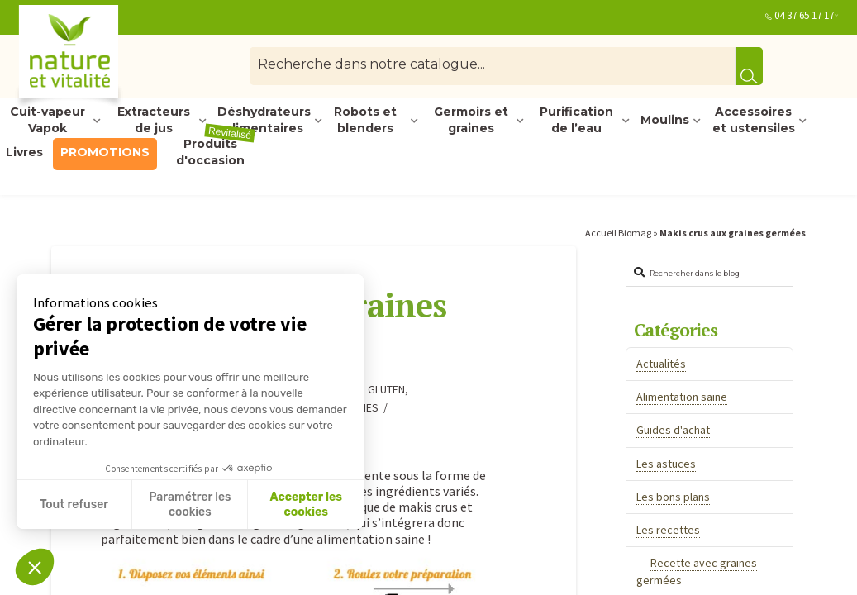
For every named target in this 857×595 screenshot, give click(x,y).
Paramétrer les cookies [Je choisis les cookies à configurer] (190, 504)
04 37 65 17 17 (804, 15)
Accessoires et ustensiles (753, 121)
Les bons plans (673, 496)
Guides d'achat (673, 429)
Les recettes (668, 529)
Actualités (661, 363)
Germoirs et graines (471, 121)
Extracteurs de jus (153, 121)
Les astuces (666, 463)
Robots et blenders (365, 121)
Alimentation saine (681, 396)
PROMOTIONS (105, 152)
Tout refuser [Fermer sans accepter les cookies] (74, 504)
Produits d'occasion (215, 153)
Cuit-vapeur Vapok (47, 121)
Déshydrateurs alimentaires (264, 121)
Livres (24, 152)
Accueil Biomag (618, 232)
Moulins (664, 119)
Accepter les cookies (305, 504)
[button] (35, 567)
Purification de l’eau (576, 121)
